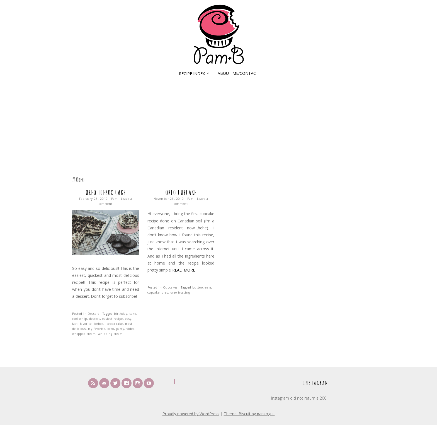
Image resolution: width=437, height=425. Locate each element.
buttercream (201, 287)
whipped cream (84, 334)
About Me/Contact (238, 73)
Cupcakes (170, 287)
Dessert (93, 314)
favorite (86, 324)
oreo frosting (180, 292)
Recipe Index (192, 73)
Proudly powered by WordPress (190, 413)
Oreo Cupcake (180, 192)
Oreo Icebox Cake (106, 192)
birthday (120, 314)
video (131, 329)
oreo (111, 329)
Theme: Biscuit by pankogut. (249, 413)
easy (128, 319)
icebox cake (114, 324)
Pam (114, 199)
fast (75, 324)
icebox (98, 324)
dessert (94, 319)
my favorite (96, 329)
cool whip (79, 319)
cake (133, 314)
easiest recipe (112, 319)
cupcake (153, 292)
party (120, 329)
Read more (183, 270)
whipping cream (110, 334)
